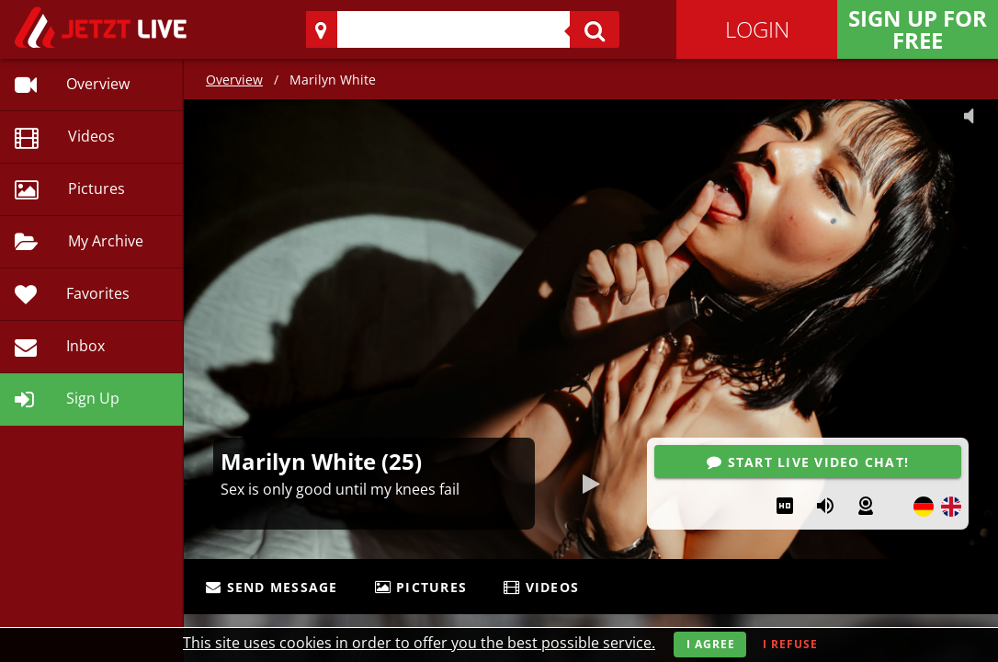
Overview (234, 79)
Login (757, 29)
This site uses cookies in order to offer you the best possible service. (419, 643)
